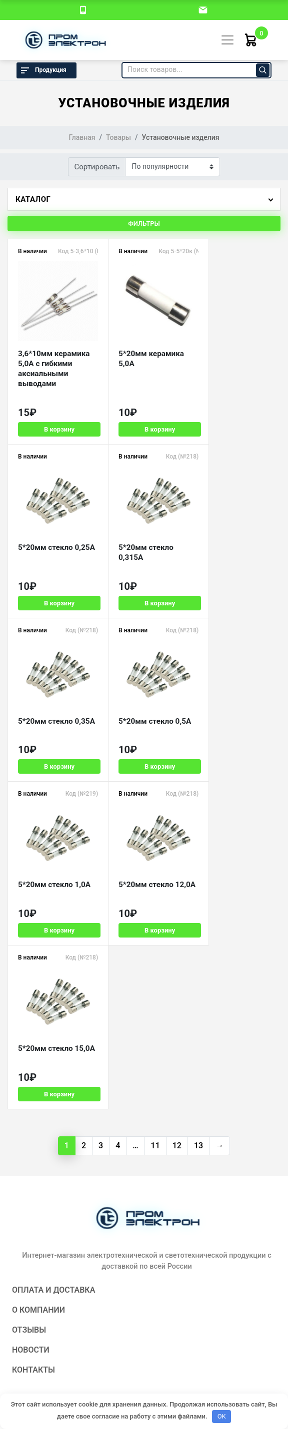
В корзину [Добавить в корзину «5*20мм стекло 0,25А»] (235, 429)
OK (222, 1416)
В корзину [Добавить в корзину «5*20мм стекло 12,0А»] (145, 759)
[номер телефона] (83, 9)
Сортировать (97, 166)
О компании (38, 975)
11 (155, 811)
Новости (31, 1015)
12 (177, 811)
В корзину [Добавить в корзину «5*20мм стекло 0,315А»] (54, 594)
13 (198, 811)
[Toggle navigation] (228, 40)
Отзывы (29, 995)
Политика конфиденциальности (144, 1317)
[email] (203, 9)
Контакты (33, 1035)
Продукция (42, 70)
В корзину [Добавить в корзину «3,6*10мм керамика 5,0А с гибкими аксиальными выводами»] (54, 429)
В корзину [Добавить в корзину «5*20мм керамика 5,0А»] (145, 429)
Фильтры (144, 223)
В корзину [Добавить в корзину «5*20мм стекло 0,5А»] (235, 594)
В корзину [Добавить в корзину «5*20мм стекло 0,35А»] (145, 594)
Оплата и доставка (53, 955)
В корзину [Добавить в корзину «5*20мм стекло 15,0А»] (235, 759)
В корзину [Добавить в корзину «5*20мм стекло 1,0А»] (54, 759)
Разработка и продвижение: (144, 1335)
